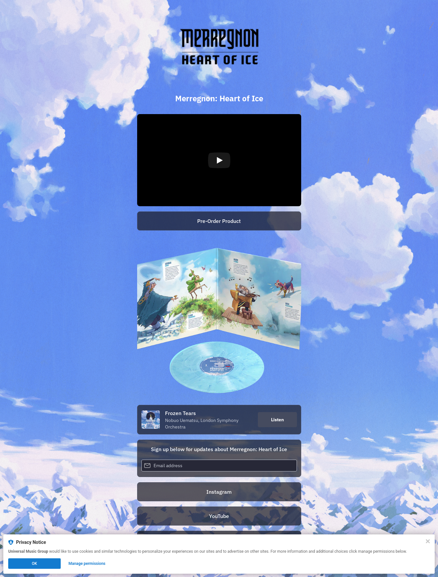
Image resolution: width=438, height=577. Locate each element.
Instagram (219, 491)
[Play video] (219, 160)
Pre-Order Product (219, 221)
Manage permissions (87, 563)
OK (34, 563)
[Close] (428, 541)
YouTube (219, 516)
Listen (277, 420)
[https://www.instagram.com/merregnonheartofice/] (219, 491)
